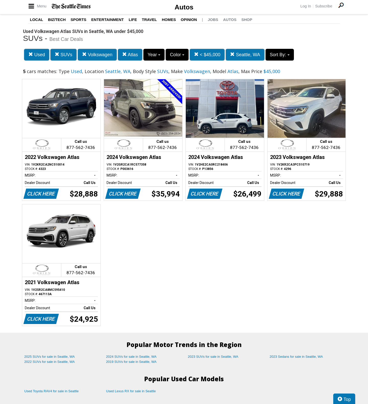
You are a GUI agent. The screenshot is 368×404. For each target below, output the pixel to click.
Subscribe (323, 6)
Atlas (130, 54)
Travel (149, 19)
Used (36, 54)
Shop (246, 19)
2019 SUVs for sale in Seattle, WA (131, 362)
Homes (169, 19)
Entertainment (107, 19)
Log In (305, 6)
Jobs (213, 19)
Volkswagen (97, 54)
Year (154, 54)
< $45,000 (207, 54)
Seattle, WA (245, 54)
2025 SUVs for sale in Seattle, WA (49, 357)
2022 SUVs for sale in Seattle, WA (49, 362)
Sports (78, 19)
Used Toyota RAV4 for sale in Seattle (51, 391)
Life (133, 19)
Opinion (189, 19)
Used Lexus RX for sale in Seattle (131, 391)
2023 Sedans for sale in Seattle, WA (296, 357)
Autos (184, 7)
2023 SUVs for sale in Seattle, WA (213, 357)
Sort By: (280, 54)
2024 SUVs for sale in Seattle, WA (131, 357)
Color (177, 54)
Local (36, 19)
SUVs (63, 54)
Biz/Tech (57, 19)
